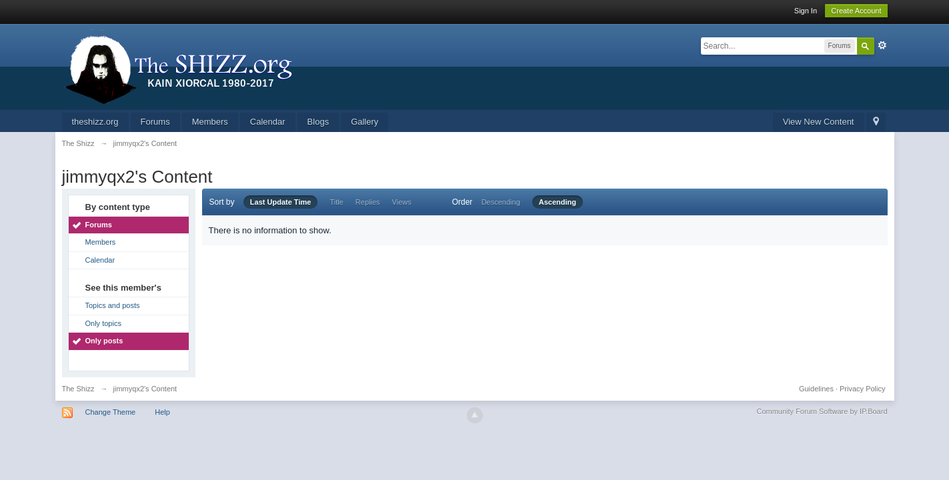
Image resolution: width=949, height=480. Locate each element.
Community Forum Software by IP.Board (821, 411)
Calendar (267, 122)
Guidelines (816, 389)
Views (401, 202)
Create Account (856, 11)
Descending (501, 202)
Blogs (318, 122)
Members (210, 122)
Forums (155, 122)
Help (162, 412)
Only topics (103, 323)
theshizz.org (95, 122)
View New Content (818, 122)
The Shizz (78, 389)
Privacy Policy (862, 389)
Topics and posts (112, 305)
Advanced (882, 45)
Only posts (104, 341)
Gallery (364, 122)
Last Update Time (280, 202)
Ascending (557, 202)
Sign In (805, 11)
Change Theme (110, 412)
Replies (367, 202)
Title (336, 202)
